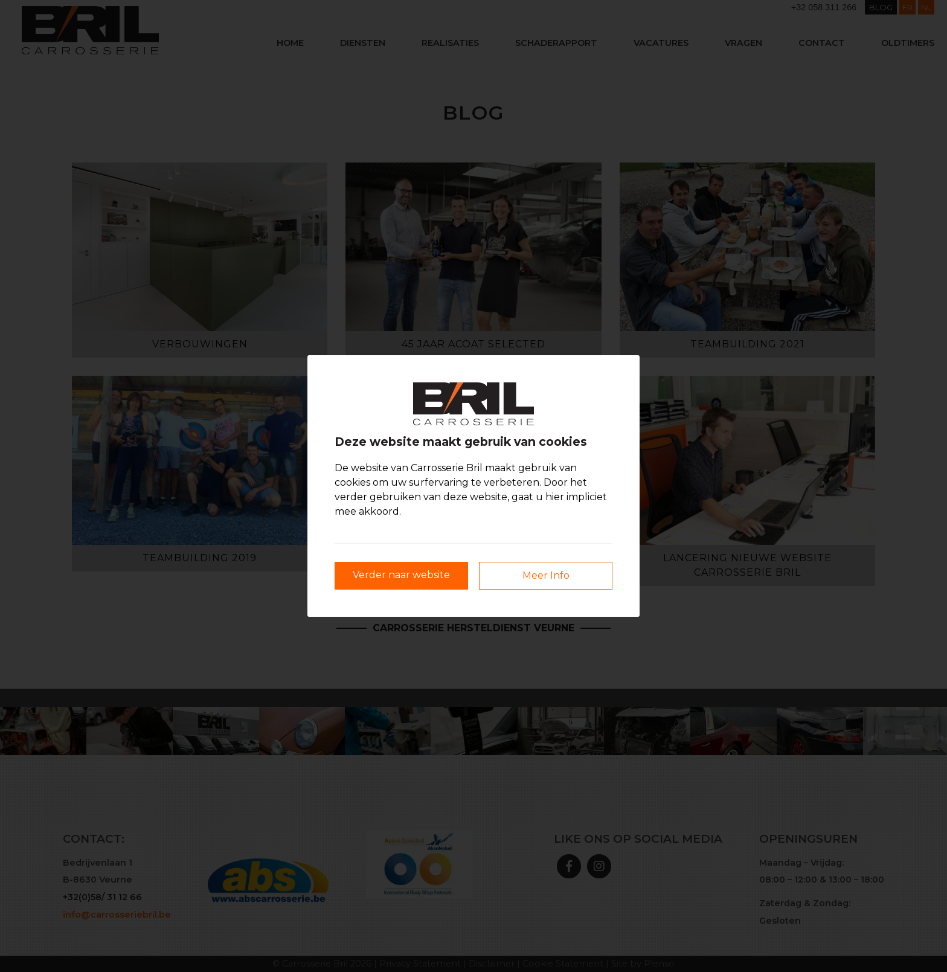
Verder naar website (401, 575)
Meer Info (546, 575)
